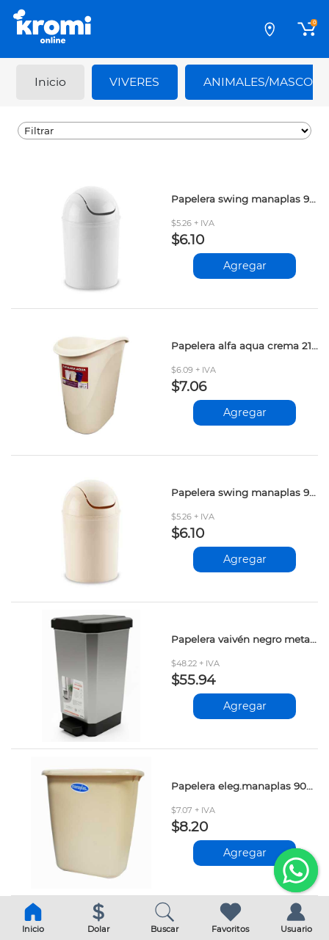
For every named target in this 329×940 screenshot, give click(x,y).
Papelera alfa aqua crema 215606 (244, 345)
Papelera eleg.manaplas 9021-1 (244, 786)
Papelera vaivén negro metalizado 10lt (244, 639)
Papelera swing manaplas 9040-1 (244, 492)
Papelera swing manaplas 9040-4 (244, 199)
